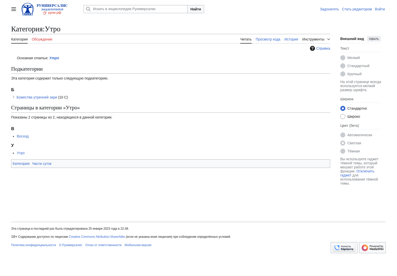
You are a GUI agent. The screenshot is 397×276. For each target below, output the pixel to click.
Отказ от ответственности (103, 245)
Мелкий (353, 58)
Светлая (354, 143)
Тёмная (353, 151)
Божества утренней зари (36, 97)
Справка (319, 48)
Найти (195, 9)
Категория (21, 164)
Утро (54, 58)
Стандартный (358, 66)
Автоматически (359, 135)
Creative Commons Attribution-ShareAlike (97, 237)
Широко (353, 116)
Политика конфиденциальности (33, 245)
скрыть (374, 39)
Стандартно (357, 108)
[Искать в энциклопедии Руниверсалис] (136, 9)
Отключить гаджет (357, 173)
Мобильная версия (138, 245)
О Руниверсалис (70, 245)
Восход (23, 136)
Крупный (354, 74)
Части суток (41, 164)
